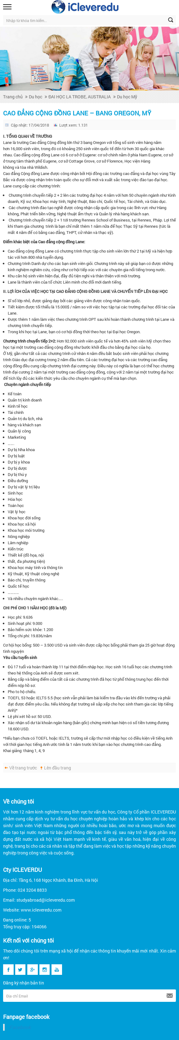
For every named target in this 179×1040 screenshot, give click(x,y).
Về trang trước (23, 768)
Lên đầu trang (57, 768)
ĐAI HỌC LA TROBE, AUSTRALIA (79, 97)
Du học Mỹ (127, 97)
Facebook (20, 1027)
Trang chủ (13, 97)
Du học (35, 97)
